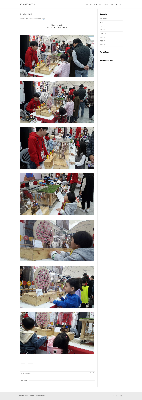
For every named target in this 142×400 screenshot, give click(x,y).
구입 (116, 4)
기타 (102, 44)
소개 (91, 4)
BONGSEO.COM (27, 4)
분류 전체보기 (105, 18)
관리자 (120, 396)
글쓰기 (115, 396)
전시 (95, 4)
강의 (111, 4)
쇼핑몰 (102, 41)
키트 (100, 4)
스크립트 (106, 4)
